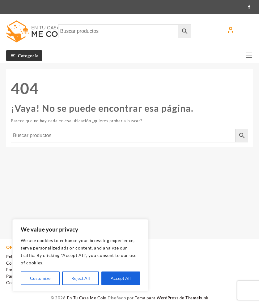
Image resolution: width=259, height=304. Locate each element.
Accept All (121, 278)
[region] (80, 255)
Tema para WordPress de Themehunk (171, 297)
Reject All (80, 278)
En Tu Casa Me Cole (87, 297)
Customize (40, 278)
